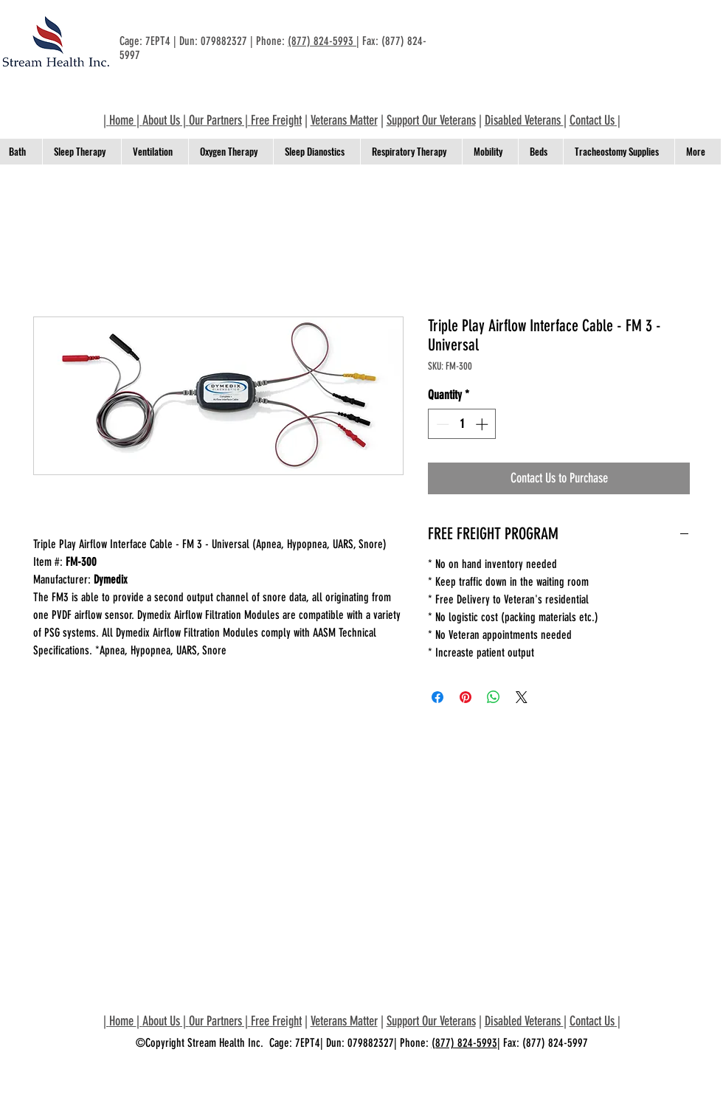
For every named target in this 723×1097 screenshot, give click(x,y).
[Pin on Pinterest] (465, 697)
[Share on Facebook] (437, 697)
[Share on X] (521, 697)
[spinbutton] (462, 424)
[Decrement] (441, 424)
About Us (161, 120)
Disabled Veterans (524, 120)
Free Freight (276, 120)
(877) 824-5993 (322, 41)
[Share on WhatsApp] (493, 697)
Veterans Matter (344, 120)
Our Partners (215, 120)
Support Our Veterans (431, 120)
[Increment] (483, 424)
